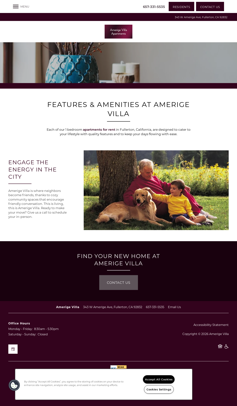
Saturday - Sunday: (22, 334)
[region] (104, 384)
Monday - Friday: (20, 329)
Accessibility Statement (211, 325)
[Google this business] (13, 349)
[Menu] (21, 6)
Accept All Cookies (159, 379)
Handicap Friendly (226, 348)
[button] (181, 6)
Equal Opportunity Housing (220, 348)
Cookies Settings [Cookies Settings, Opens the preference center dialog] (158, 389)
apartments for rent (99, 129)
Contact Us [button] (118, 282)
